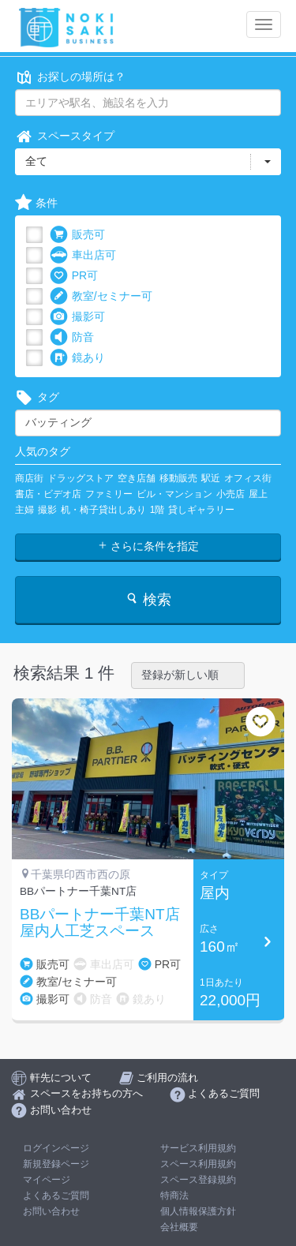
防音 (72, 337)
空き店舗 (136, 478)
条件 (36, 203)
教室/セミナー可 (101, 296)
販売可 (77, 234)
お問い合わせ (51, 1211)
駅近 (210, 478)
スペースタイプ (64, 136)
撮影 (47, 509)
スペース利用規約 (198, 1163)
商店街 (29, 478)
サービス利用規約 (198, 1148)
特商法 (174, 1195)
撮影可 (77, 317)
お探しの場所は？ (70, 77)
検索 (148, 599)
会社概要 (179, 1227)
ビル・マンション (174, 494)
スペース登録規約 (198, 1179)
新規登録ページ (56, 1163)
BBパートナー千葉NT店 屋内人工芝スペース (102, 923)
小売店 (230, 494)
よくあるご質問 (56, 1195)
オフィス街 (248, 478)
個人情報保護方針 (198, 1211)
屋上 (258, 494)
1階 (157, 509)
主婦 (24, 509)
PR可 (74, 276)
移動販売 (178, 478)
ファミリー (109, 494)
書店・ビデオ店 (48, 494)
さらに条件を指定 (148, 546)
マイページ (46, 1179)
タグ (37, 397)
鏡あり (77, 358)
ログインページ (56, 1148)
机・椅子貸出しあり (103, 509)
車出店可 (83, 255)
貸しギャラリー (201, 509)
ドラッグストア (80, 478)
